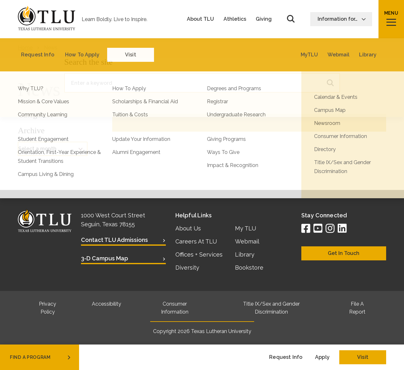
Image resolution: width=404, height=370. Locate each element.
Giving (264, 19)
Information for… (342, 19)
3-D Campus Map (104, 258)
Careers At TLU (196, 241)
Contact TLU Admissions (114, 239)
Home (25, 48)
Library (244, 254)
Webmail (247, 241)
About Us (188, 228)
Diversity (187, 267)
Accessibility (106, 304)
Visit (362, 357)
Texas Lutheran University (221, 331)
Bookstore (249, 267)
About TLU (200, 19)
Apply (322, 357)
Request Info (285, 357)
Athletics (235, 19)
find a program (41, 357)
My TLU (245, 228)
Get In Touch (343, 253)
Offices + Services (199, 254)
